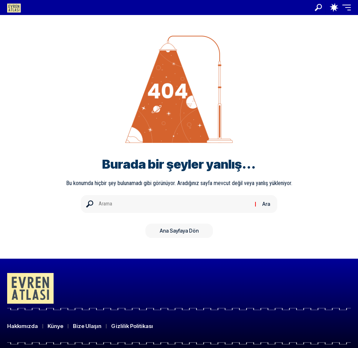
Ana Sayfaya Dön (179, 231)
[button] (318, 7)
